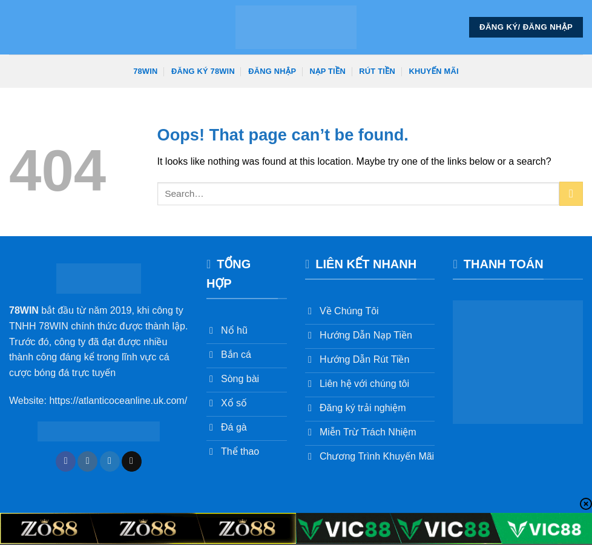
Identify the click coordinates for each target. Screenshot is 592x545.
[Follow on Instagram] (87, 461)
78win (145, 71)
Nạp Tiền (328, 71)
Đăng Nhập (272, 71)
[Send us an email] (132, 461)
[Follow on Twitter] (110, 461)
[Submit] (571, 193)
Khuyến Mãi (434, 71)
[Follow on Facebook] (66, 461)
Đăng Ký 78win (203, 71)
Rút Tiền (377, 71)
